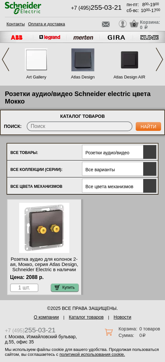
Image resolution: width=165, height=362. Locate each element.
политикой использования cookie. (92, 354)
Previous (5, 59)
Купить (65, 287)
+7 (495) (96, 8)
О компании (46, 317)
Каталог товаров (86, 317)
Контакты (16, 23)
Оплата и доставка (46, 23)
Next (159, 59)
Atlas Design (83, 77)
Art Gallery (36, 77)
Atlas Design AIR (129, 77)
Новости (122, 317)
